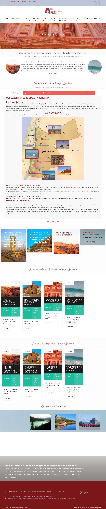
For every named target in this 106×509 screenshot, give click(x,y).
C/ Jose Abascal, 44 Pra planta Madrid (18, 496)
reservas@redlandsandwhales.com (40, 491)
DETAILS (7, 328)
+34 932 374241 (33, 1)
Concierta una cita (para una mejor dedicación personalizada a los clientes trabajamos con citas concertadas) (41, 499)
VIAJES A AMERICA (32, 18)
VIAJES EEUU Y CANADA (13, 18)
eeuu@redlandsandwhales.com (43, 496)
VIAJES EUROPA (49, 18)
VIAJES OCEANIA (91, 18)
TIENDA (74, 20)
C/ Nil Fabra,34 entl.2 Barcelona (16, 491)
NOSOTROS (63, 20)
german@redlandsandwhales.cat (16, 1)
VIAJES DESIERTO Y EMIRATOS (70, 18)
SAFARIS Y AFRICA (48, 20)
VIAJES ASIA (33, 20)
